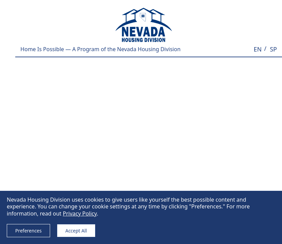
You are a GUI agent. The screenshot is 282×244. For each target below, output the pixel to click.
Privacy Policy (79, 213)
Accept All (76, 230)
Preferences (28, 230)
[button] (258, 49)
